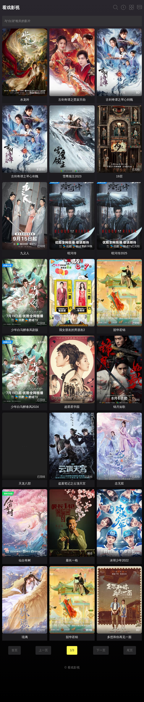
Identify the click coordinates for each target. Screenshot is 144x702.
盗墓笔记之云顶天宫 (72, 483)
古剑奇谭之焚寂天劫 (72, 99)
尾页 (130, 650)
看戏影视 (10, 7)
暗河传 (71, 253)
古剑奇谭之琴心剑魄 (119, 99)
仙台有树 (25, 560)
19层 (119, 176)
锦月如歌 (119, 406)
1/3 (72, 650)
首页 (14, 650)
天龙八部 (25, 483)
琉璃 (25, 637)
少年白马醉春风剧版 (24, 330)
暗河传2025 (119, 253)
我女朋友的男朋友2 (72, 330)
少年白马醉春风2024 (25, 406)
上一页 (43, 650)
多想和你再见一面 (119, 637)
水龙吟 (24, 99)
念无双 (119, 483)
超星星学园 (71, 406)
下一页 (100, 650)
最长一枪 (72, 560)
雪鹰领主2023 (72, 176)
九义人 (24, 253)
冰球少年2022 (119, 560)
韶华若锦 (119, 330)
